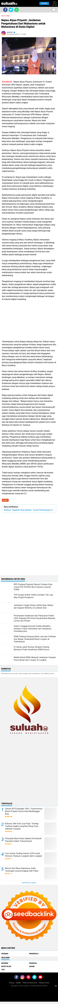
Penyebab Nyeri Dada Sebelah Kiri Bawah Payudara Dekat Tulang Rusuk (23, 839)
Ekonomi (4, 963)
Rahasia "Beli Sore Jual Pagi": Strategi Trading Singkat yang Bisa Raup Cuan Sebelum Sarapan (21, 826)
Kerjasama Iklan (44, 983)
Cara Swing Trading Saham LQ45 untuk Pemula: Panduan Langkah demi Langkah (23, 854)
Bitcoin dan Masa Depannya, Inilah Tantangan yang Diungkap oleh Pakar (21, 869)
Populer (44, 3)
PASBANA (4, 954)
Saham (31, 966)
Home (3, 16)
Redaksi (18, 983)
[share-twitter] (11, 10)
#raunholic (33, 954)
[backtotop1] (56, 986)
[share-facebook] (5, 10)
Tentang (11, 983)
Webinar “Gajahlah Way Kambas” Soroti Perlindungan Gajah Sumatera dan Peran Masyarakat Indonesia (29, 510)
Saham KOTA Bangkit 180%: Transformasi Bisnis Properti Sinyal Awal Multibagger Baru (23, 811)
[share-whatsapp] (16, 10)
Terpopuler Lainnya (29, 883)
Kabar (5, 500)
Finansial (33, 963)
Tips (3, 970)
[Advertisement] (29, 320)
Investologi (6, 966)
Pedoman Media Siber (30, 983)
